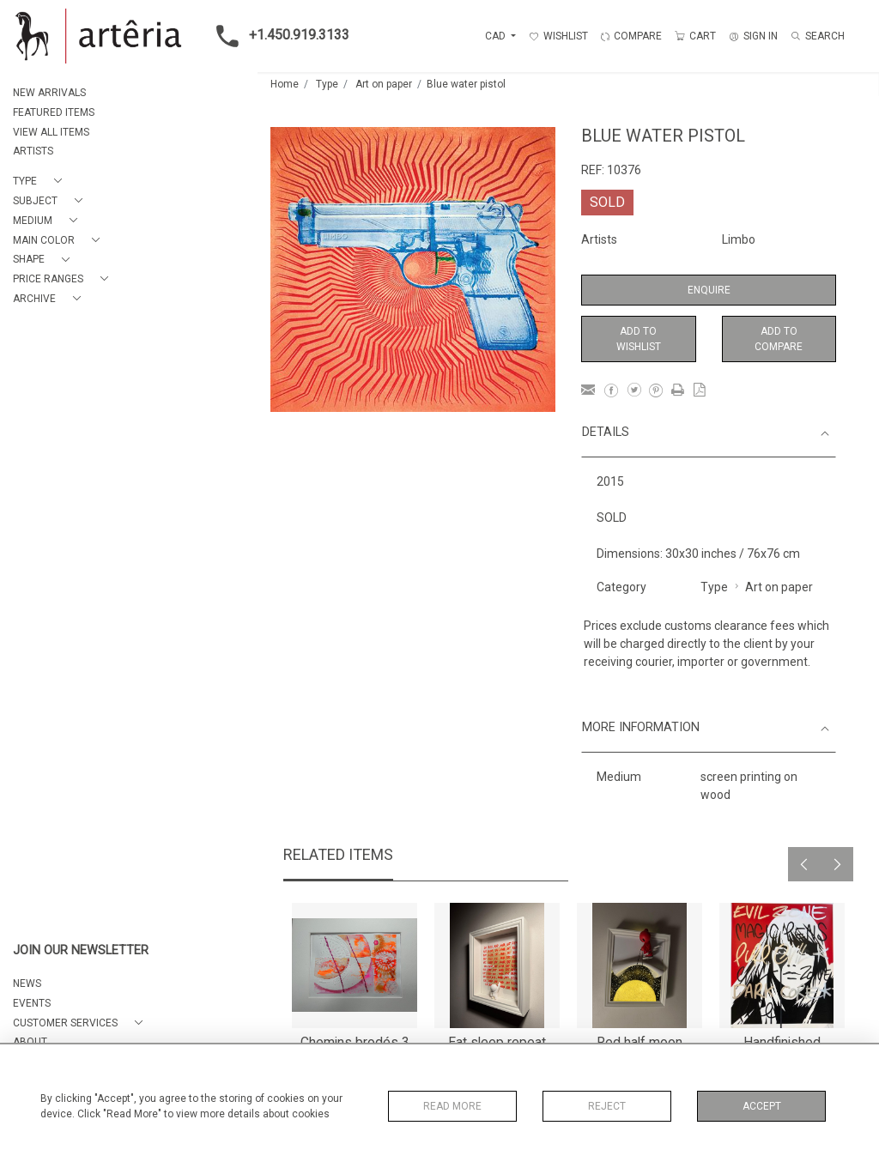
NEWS (27, 983)
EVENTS (32, 1003)
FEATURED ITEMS (53, 112)
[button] (41, 181)
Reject (607, 1106)
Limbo (738, 239)
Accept (762, 1106)
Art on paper (383, 84)
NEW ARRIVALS (49, 93)
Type (327, 84)
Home (284, 84)
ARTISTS (33, 151)
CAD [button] (496, 36)
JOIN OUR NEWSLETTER (81, 950)
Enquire (709, 290)
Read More (452, 1106)
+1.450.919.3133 (277, 36)
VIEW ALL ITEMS (51, 132)
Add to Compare (779, 339)
